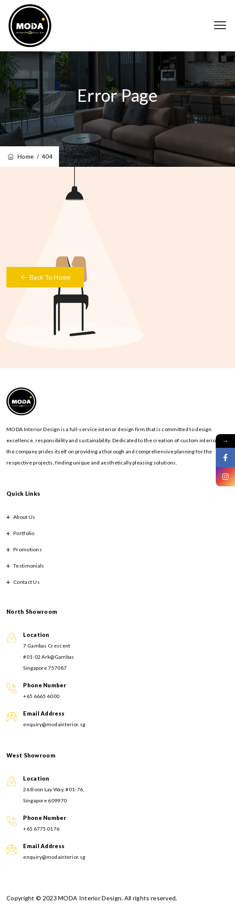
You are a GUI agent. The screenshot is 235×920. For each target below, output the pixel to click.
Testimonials (28, 565)
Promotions (27, 549)
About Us (24, 517)
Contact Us (26, 582)
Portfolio (24, 533)
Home (20, 156)
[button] (45, 277)
